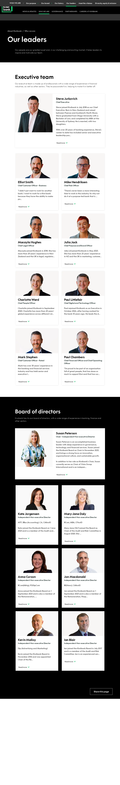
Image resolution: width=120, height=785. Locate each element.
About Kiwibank (15, 31)
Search (93, 2)
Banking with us (79, 2)
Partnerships (71, 11)
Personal (21, 2)
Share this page (101, 691)
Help (58, 2)
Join (51, 2)
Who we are (44, 11)
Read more (62, 143)
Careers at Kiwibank (89, 11)
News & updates (29, 11)
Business (34, 2)
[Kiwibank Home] (7, 7)
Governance (57, 11)
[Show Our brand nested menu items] (40, 17)
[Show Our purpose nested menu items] (26, 17)
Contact (66, 2)
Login (106, 2)
